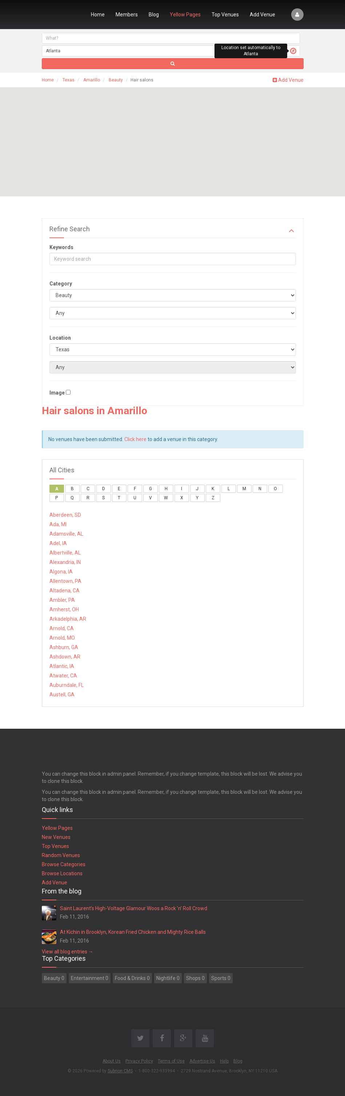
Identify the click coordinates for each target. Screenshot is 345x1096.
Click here (135, 439)
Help (224, 1061)
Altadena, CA (64, 590)
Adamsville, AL (66, 534)
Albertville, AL (65, 553)
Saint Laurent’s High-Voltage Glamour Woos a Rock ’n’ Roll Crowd (133, 908)
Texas (69, 80)
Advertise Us (202, 1061)
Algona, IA (61, 572)
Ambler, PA (62, 600)
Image (57, 393)
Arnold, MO (62, 638)
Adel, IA (58, 543)
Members (127, 14)
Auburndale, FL (66, 685)
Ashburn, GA (63, 647)
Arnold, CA (61, 628)
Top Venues (225, 14)
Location (60, 338)
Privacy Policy (139, 1061)
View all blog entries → (67, 952)
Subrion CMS (120, 1070)
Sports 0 (220, 978)
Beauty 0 (54, 978)
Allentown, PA (65, 581)
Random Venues (61, 855)
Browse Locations (62, 873)
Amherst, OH (64, 609)
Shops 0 (195, 978)
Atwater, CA (63, 676)
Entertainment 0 (89, 978)
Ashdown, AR (64, 657)
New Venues (56, 837)
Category (60, 284)
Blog (154, 14)
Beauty (116, 80)
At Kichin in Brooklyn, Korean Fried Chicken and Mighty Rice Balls (133, 932)
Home (98, 14)
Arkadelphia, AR (67, 619)
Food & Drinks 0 (132, 978)
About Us (112, 1061)
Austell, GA (62, 694)
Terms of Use (171, 1061)
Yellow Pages (185, 14)
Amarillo (91, 80)
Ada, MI (58, 524)
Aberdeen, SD (65, 515)
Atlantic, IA (61, 666)
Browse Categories (63, 864)
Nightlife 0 (168, 978)
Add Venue (262, 14)
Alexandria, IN (65, 562)
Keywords (61, 247)
